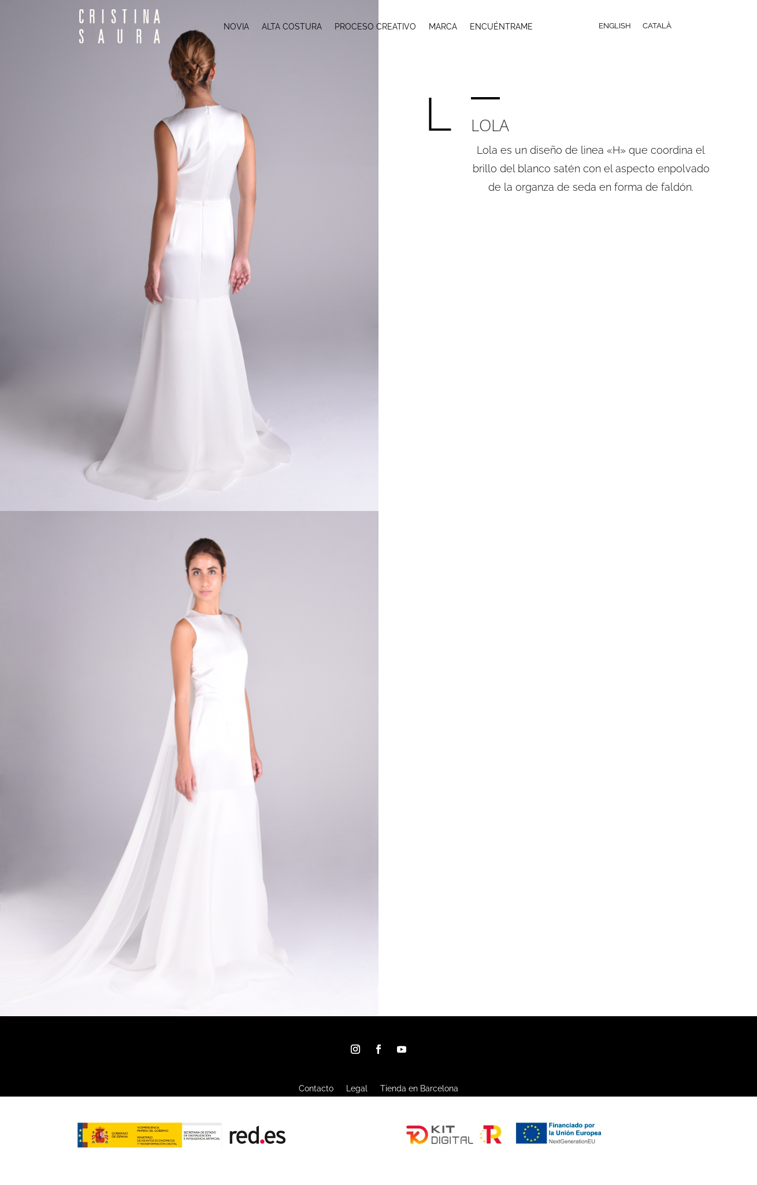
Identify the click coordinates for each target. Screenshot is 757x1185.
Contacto (316, 1088)
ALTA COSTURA (292, 27)
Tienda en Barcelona (419, 1088)
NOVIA (236, 27)
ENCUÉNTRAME (501, 27)
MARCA (443, 27)
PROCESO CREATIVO (375, 27)
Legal (357, 1088)
